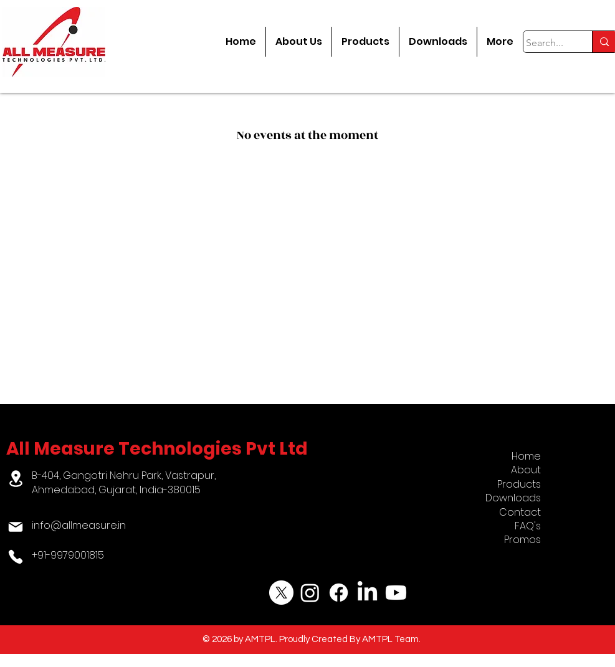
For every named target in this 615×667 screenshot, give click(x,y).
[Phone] (16, 557)
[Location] (16, 478)
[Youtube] (396, 592)
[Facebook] (339, 592)
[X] (281, 592)
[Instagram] (310, 592)
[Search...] (546, 43)
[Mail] (16, 527)
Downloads (513, 498)
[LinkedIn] (367, 592)
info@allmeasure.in (79, 525)
